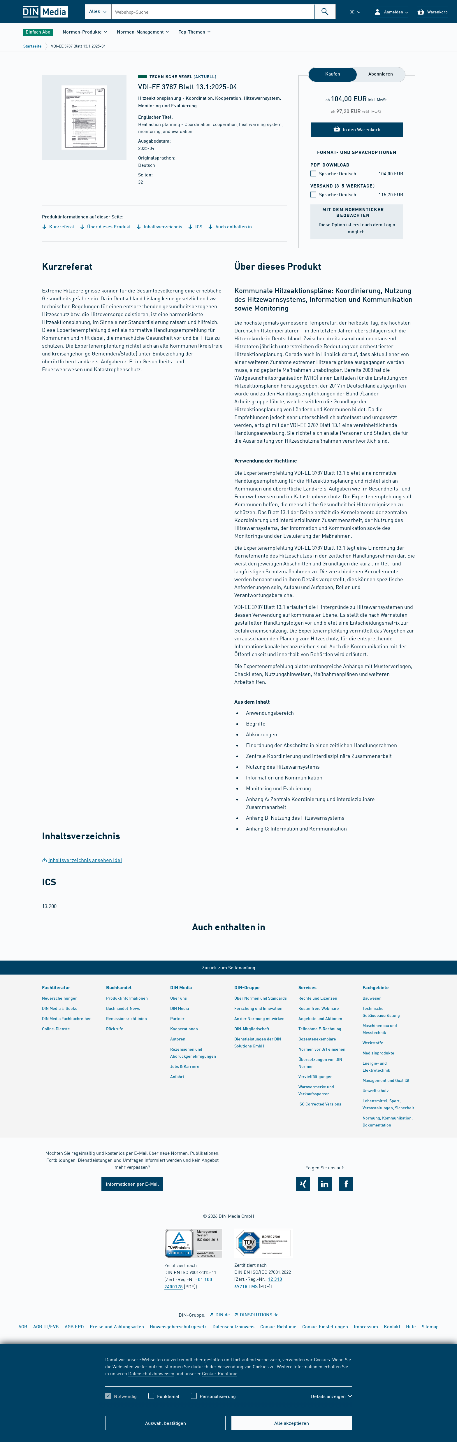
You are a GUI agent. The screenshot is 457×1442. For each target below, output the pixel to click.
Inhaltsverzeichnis (159, 226)
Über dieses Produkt (105, 226)
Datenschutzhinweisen (151, 1373)
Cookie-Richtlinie (219, 1373)
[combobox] (223, 11)
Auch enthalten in (230, 226)
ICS (195, 226)
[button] (391, 12)
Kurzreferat (58, 226)
